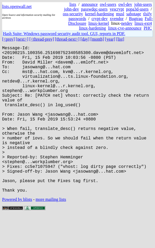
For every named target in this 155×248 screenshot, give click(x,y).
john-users (143, 4)
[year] (110, 39)
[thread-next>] (67, 39)
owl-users (108, 4)
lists (72, 4)
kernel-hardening (99, 14)
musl (120, 14)
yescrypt (117, 9)
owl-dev (125, 4)
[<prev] (8, 39)
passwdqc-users (94, 9)
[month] (97, 39)
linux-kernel (98, 23)
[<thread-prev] (41, 39)
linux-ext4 (143, 23)
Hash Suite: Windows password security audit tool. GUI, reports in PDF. (64, 33)
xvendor (116, 18)
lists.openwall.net (17, 6)
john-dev (71, 9)
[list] (120, 39)
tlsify (147, 14)
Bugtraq (136, 18)
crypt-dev (99, 18)
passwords (77, 18)
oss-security (73, 14)
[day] (84, 39)
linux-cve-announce (125, 28)
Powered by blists (17, 232)
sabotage (133, 14)
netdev (127, 23)
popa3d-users (137, 9)
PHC (148, 28)
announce (89, 4)
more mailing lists (51, 232)
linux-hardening (92, 28)
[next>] (22, 39)
